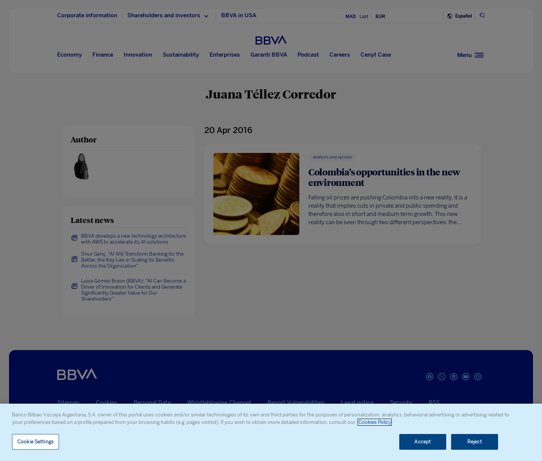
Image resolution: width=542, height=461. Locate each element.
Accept (422, 442)
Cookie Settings (35, 442)
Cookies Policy (374, 422)
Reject (474, 442)
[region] (271, 432)
